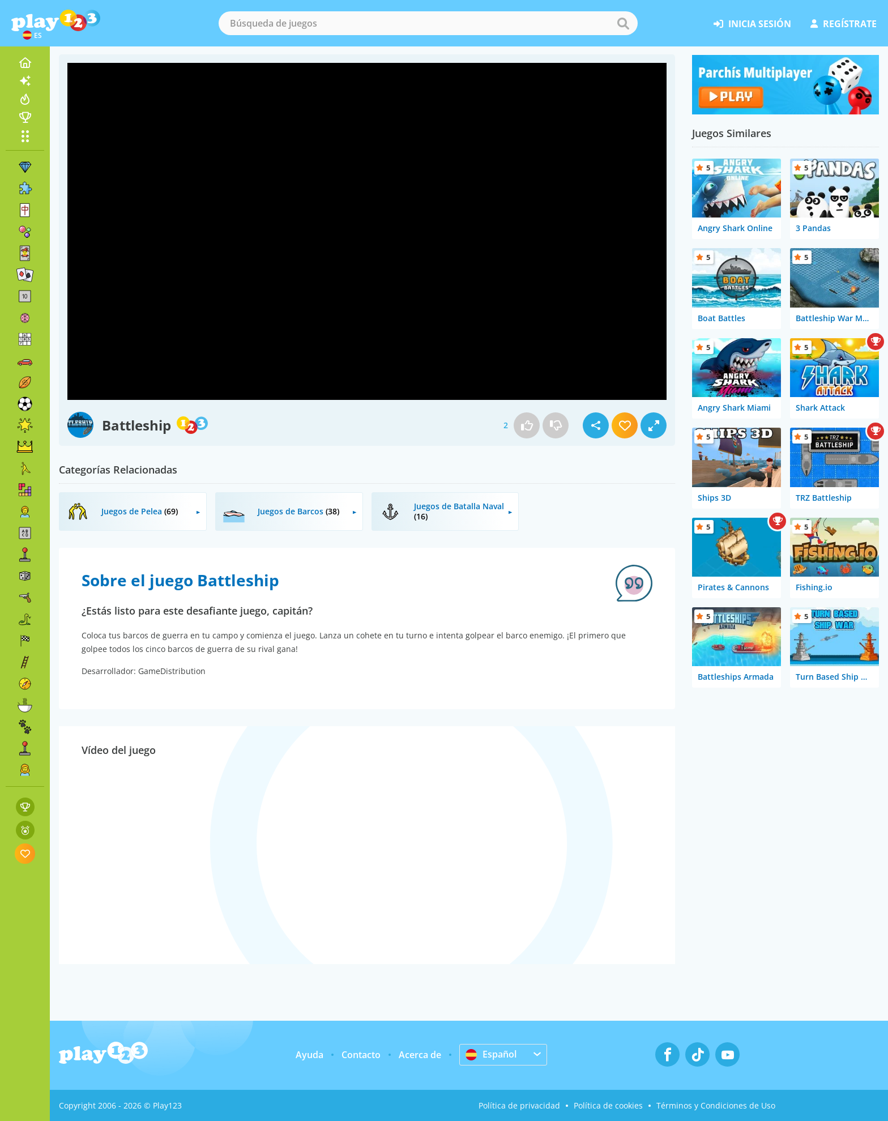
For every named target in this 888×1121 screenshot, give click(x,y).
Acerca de (420, 1054)
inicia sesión (752, 24)
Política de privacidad (519, 1105)
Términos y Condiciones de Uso (715, 1105)
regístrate (843, 24)
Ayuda (309, 1054)
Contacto (361, 1054)
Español (491, 1054)
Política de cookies (608, 1105)
